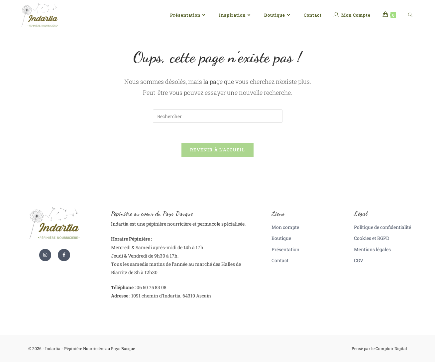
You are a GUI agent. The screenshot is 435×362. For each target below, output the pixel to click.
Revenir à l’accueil (217, 150)
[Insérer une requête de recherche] (217, 116)
